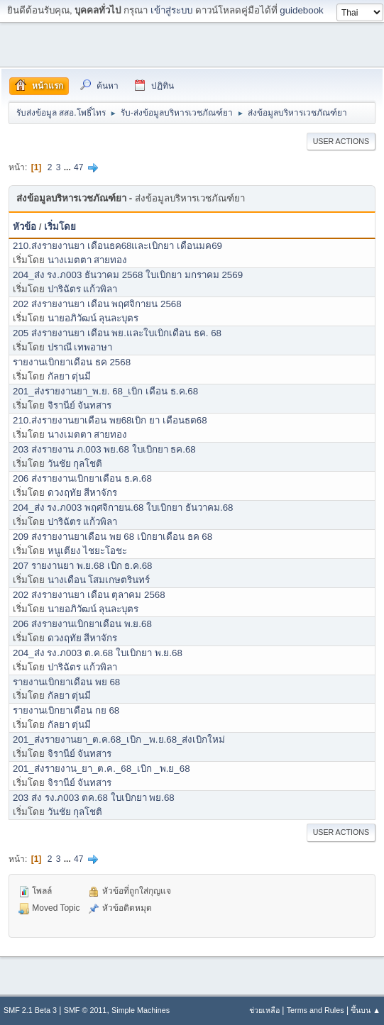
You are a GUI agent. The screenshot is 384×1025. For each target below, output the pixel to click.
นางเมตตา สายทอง (88, 260)
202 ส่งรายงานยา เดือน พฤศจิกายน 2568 (97, 304)
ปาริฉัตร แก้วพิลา (83, 289)
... (68, 167)
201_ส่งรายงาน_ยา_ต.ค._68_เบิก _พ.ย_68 (101, 768)
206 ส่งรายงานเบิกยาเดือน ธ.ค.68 (82, 478)
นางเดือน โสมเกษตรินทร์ (99, 580)
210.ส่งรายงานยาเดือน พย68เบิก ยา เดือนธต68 (110, 420)
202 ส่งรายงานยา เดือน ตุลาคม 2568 (89, 594)
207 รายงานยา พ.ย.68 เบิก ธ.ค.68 (83, 565)
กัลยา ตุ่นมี (70, 376)
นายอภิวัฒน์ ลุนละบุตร (93, 318)
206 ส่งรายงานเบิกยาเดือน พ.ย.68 (82, 624)
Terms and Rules (315, 1010)
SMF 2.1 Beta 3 (30, 1010)
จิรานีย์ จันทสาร (80, 405)
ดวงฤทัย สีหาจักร (83, 492)
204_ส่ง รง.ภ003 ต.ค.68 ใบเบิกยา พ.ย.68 (97, 653)
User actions (341, 141)
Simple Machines (140, 1010)
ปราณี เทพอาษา (80, 347)
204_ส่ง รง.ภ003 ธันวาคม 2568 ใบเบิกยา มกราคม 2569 (128, 275)
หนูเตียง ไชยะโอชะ (88, 550)
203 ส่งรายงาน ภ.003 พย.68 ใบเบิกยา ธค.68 (104, 449)
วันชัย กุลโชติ (75, 463)
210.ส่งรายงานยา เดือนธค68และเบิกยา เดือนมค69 (117, 245)
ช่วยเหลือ (264, 1010)
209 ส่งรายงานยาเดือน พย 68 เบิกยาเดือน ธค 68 (112, 536)
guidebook (302, 10)
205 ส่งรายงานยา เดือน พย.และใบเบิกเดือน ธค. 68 (117, 333)
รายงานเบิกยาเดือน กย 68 (66, 710)
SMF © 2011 (85, 1010)
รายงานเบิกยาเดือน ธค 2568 (72, 362)
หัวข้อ (24, 226)
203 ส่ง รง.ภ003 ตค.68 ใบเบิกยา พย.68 (94, 797)
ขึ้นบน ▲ (365, 1010)
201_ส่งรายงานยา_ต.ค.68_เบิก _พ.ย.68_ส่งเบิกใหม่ (119, 739)
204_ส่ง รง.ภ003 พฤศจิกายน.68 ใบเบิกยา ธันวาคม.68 (123, 507)
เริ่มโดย (60, 226)
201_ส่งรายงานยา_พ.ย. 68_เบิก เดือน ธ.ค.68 (105, 391)
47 (78, 167)
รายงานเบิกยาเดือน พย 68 (66, 682)
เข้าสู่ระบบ (171, 10)
